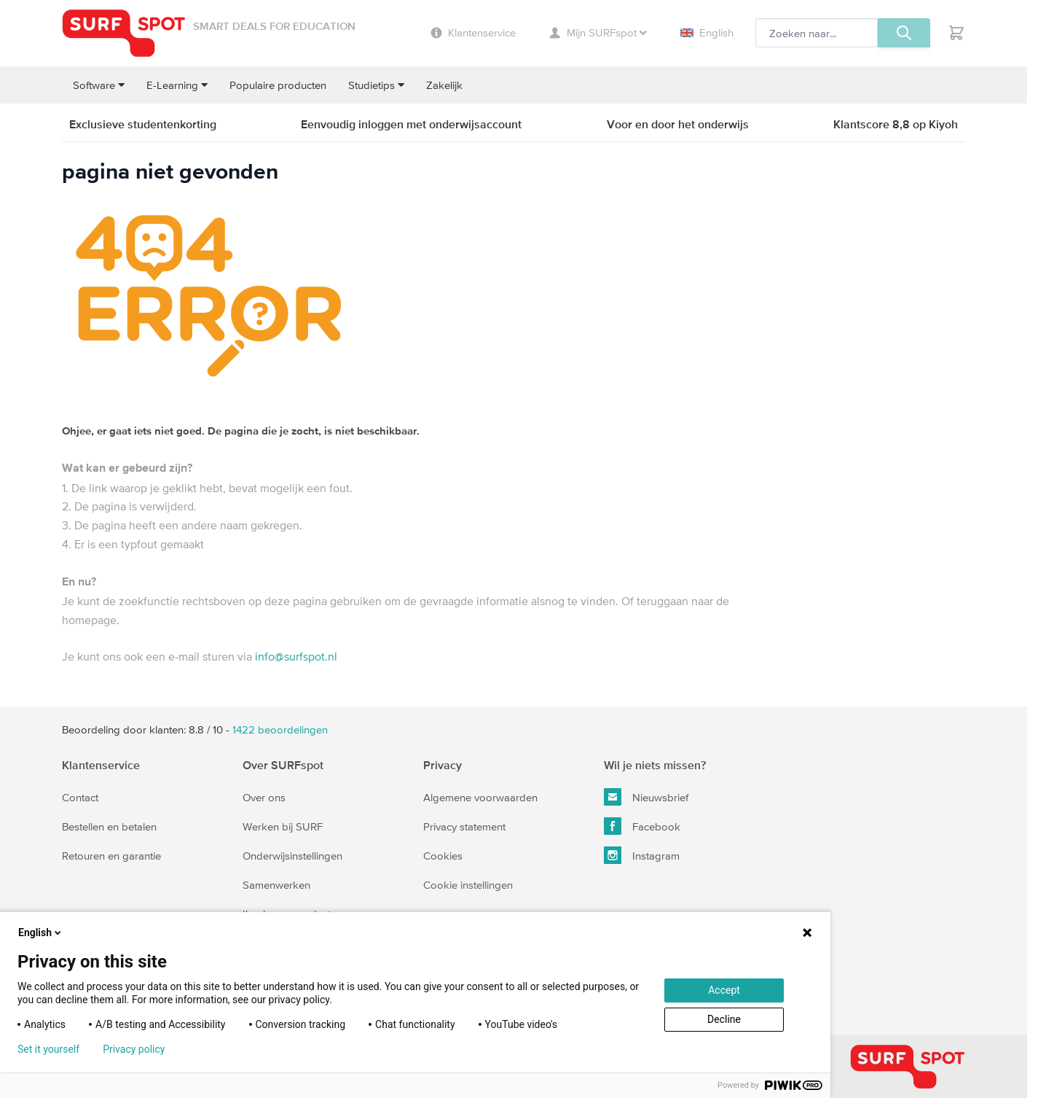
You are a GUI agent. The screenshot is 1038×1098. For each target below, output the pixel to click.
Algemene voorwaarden (480, 797)
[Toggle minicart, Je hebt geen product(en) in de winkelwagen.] (956, 32)
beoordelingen (280, 729)
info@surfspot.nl (296, 656)
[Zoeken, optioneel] (816, 32)
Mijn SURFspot (598, 32)
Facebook (642, 826)
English (707, 32)
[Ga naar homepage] (124, 33)
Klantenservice (101, 764)
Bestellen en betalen (109, 826)
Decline (724, 1019)
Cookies (443, 855)
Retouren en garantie (111, 855)
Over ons (264, 797)
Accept (724, 990)
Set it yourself (48, 1049)
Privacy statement (464, 826)
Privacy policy (134, 1049)
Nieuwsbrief (646, 797)
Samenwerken (276, 885)
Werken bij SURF (283, 826)
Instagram (642, 855)
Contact (80, 797)
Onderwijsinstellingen (292, 855)
